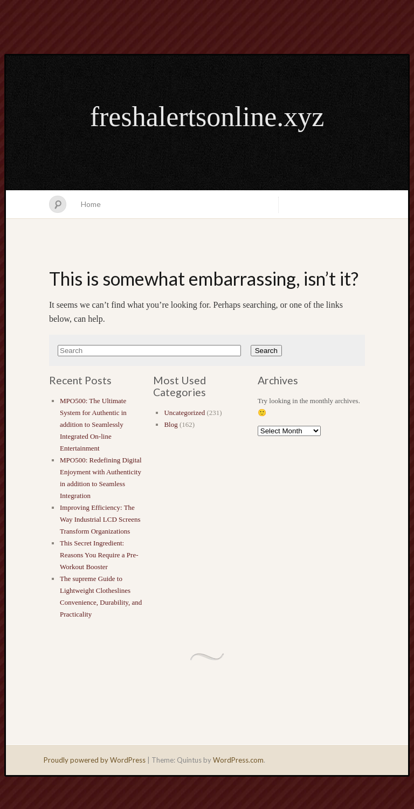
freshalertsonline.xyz (207, 116)
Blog (170, 424)
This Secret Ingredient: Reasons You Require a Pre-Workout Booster (99, 555)
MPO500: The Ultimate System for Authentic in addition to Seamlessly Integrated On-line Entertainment (93, 424)
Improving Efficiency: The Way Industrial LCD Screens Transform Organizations (100, 519)
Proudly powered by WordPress (95, 760)
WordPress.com (238, 760)
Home (91, 204)
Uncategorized (184, 413)
